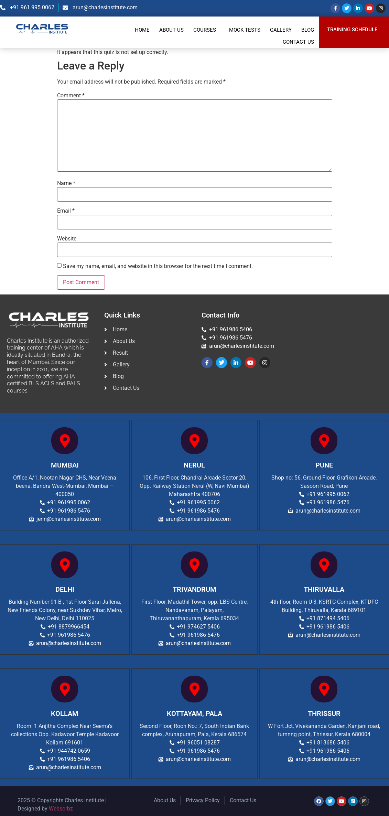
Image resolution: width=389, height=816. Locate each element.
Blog (307, 30)
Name (66, 183)
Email (66, 211)
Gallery (281, 30)
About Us (171, 30)
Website (66, 238)
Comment (71, 95)
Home (142, 30)
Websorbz (61, 808)
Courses (204, 30)
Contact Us (298, 42)
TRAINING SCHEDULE (352, 29)
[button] (206, 30)
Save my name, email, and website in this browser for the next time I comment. (158, 266)
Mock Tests (244, 30)
